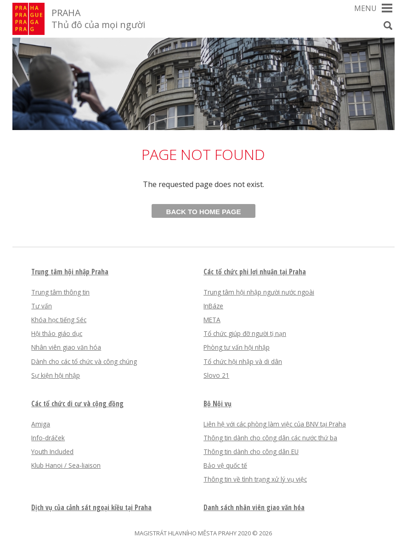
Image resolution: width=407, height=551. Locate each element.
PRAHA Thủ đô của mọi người (98, 18)
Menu (365, 8)
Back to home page (203, 212)
